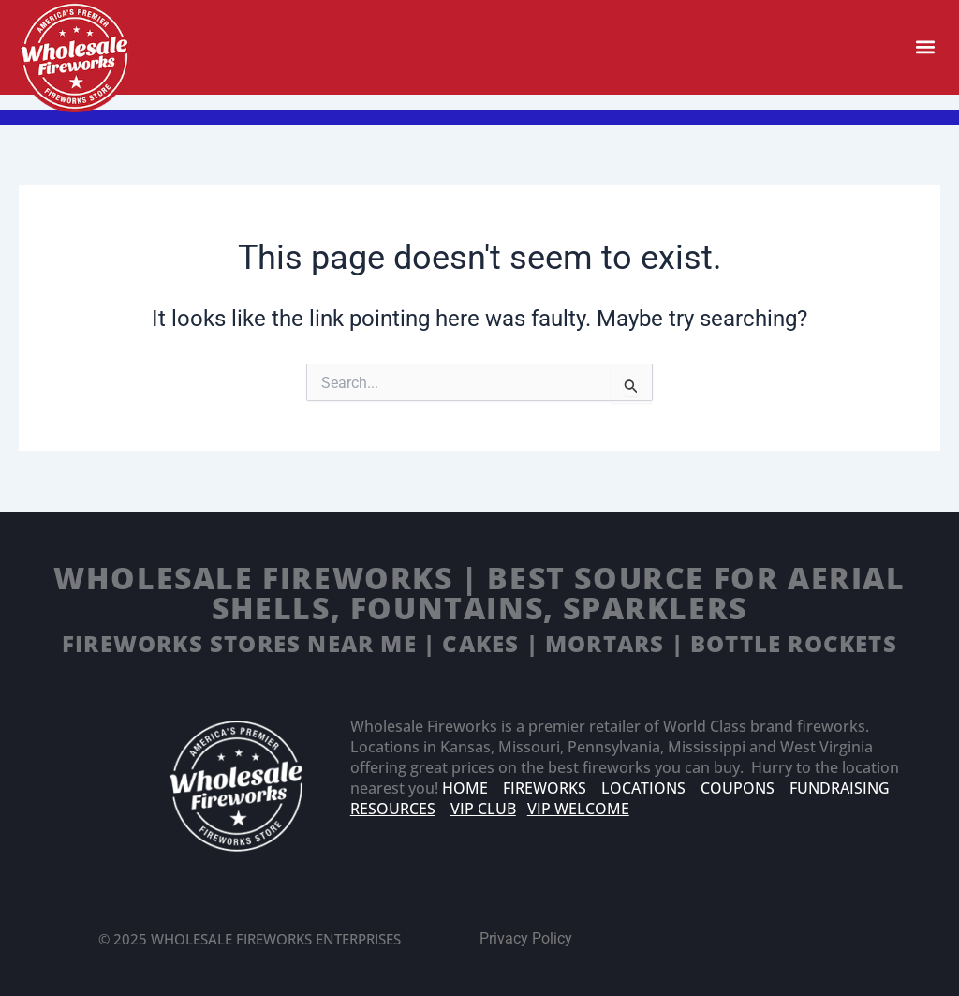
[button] (924, 47)
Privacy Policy (526, 938)
